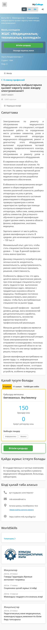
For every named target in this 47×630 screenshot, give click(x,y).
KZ (24, 9)
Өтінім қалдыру (23, 45)
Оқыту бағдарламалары (12, 57)
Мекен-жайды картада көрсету (22, 510)
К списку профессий (13, 80)
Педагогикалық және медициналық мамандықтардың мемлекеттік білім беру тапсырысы (22, 616)
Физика (23, 436)
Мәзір (8, 73)
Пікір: (4, 64)
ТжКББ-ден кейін (31, 386)
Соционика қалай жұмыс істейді (20, 588)
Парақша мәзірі (12, 106)
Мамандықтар (17, 18)
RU (29, 9)
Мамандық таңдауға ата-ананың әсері (23, 596)
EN (35, 9)
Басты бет (5, 18)
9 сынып (7, 386)
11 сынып (17, 386)
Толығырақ (9, 538)
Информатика (10, 436)
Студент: (7, 60)
